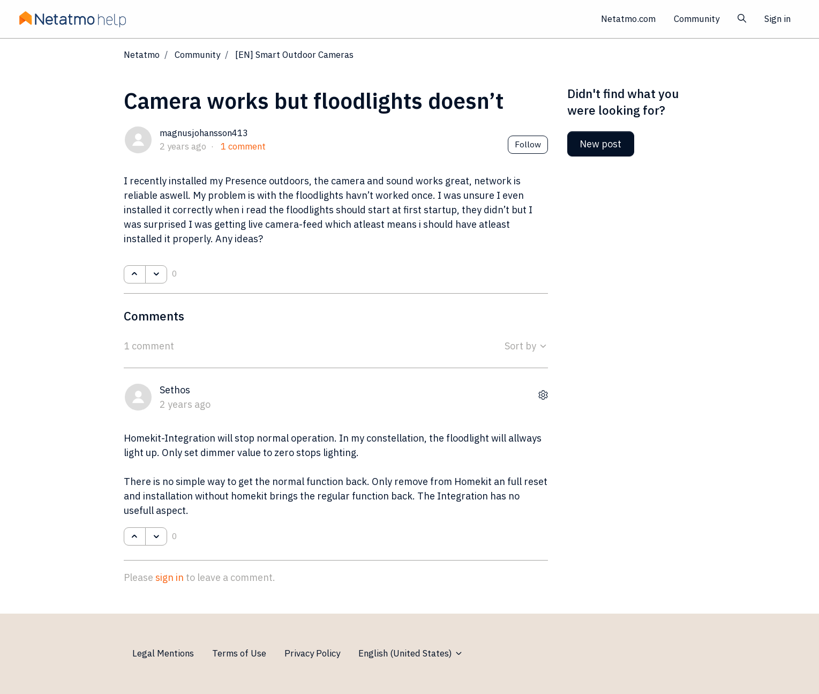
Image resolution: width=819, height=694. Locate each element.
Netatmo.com (628, 19)
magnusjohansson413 (204, 133)
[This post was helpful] (135, 274)
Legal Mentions (163, 653)
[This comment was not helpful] (156, 536)
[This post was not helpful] (156, 274)
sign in (169, 577)
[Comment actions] (543, 395)
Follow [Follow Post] (528, 144)
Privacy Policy (312, 653)
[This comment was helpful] (135, 536)
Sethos (175, 390)
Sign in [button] (777, 19)
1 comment (243, 146)
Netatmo (142, 55)
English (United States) (410, 653)
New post (600, 144)
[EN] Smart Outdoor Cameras (294, 55)
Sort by (526, 346)
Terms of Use (239, 653)
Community (696, 19)
